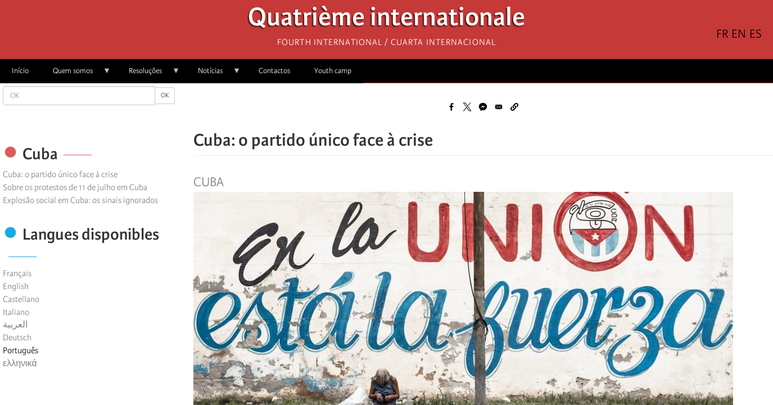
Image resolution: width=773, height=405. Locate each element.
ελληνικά (20, 363)
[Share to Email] (498, 106)
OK (165, 95)
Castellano (21, 299)
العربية (15, 325)
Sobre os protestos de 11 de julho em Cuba (75, 187)
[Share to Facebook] (451, 106)
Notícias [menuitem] (213, 74)
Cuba (208, 182)
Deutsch (17, 337)
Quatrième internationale (386, 20)
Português (20, 350)
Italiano (16, 312)
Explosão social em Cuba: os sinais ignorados (80, 200)
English (16, 286)
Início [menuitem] (20, 70)
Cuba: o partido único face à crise (60, 174)
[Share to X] (467, 106)
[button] (514, 106)
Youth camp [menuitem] (332, 70)
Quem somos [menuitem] (76, 74)
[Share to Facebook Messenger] (483, 106)
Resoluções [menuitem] (148, 74)
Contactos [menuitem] (274, 70)
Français (17, 273)
